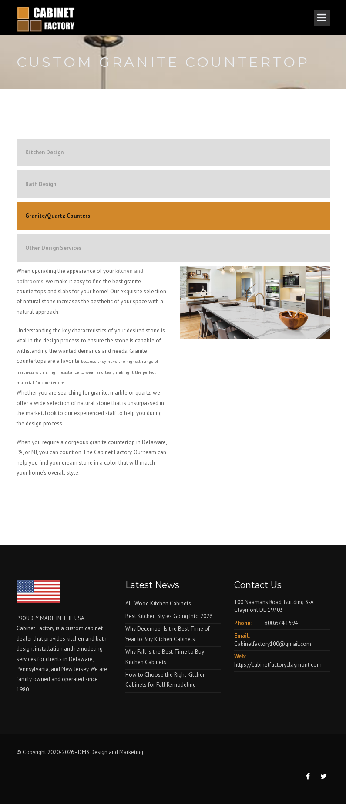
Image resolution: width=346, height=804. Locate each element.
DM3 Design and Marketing (111, 752)
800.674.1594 (281, 623)
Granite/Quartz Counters (57, 215)
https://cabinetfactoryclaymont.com (278, 664)
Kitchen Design (44, 152)
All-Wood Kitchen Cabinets (158, 603)
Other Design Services (53, 248)
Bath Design (40, 184)
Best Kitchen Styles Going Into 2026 (168, 616)
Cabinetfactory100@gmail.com (272, 644)
